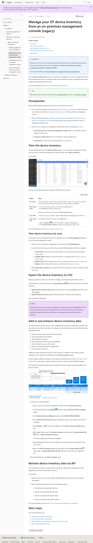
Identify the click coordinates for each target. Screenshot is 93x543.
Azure (48, 16)
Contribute (30, 542)
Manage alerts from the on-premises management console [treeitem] (15, 62)
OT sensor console (80, 94)
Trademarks (71, 542)
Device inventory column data (54, 229)
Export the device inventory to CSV (39, 48)
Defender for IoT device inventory (42, 516)
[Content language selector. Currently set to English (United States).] (9, 537)
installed (57, 109)
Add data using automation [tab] (49, 398)
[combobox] (12, 18)
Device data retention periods (41, 524)
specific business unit (80, 261)
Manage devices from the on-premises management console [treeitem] (15, 55)
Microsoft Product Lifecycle (49, 8)
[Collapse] (21, 14)
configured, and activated (62, 118)
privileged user (67, 140)
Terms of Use (62, 542)
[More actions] (86, 16)
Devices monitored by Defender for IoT (56, 85)
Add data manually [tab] (35, 398)
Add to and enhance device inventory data (41, 50)
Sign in (89, 2)
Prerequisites (33, 43)
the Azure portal (62, 94)
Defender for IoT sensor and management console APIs (61, 503)
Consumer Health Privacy (49, 542)
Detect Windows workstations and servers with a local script (50, 521)
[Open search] (85, 2)
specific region (74, 264)
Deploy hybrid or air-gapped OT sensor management (62, 71)
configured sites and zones (57, 112)
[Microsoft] (3, 2)
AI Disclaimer (4, 542)
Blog (23, 542)
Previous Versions (39, 16)
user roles (80, 127)
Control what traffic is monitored (42, 519)
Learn (30, 16)
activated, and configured (68, 109)
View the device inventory (37, 46)
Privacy (37, 542)
